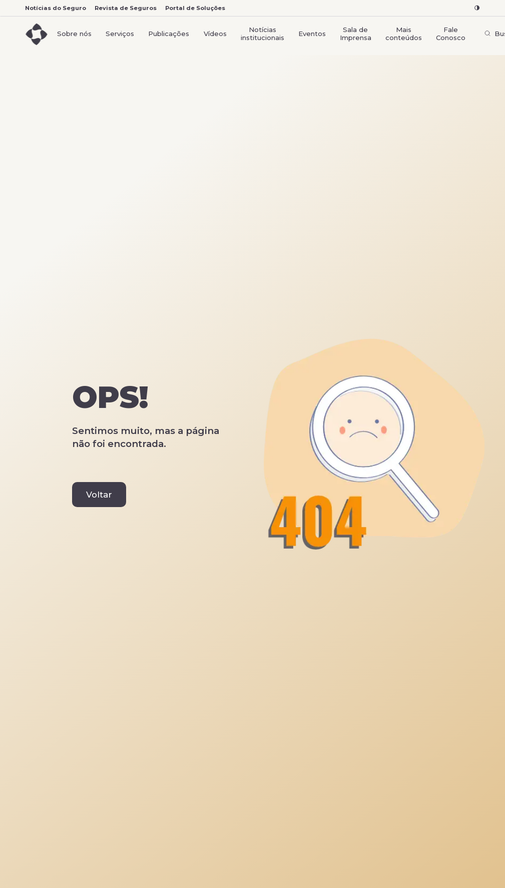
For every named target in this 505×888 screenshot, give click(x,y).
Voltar (99, 495)
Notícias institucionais (262, 34)
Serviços (120, 34)
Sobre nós (74, 34)
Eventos (312, 34)
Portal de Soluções (195, 8)
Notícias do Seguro (55, 8)
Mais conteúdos (403, 34)
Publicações (168, 34)
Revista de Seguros (126, 8)
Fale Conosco (450, 34)
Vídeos (215, 34)
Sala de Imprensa (355, 34)
